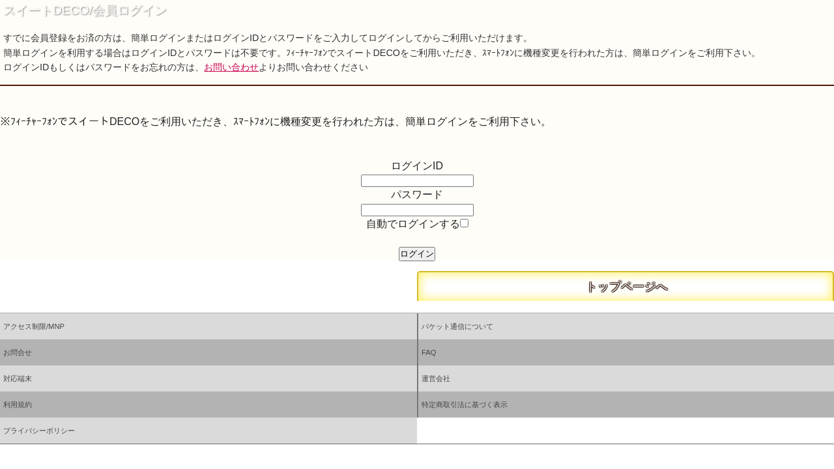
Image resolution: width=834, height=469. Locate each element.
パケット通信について (457, 326)
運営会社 (436, 378)
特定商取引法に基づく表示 (465, 404)
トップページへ (626, 286)
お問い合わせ (231, 67)
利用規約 (17, 404)
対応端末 (17, 378)
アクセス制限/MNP (34, 326)
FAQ (429, 352)
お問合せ (17, 352)
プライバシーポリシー (39, 430)
